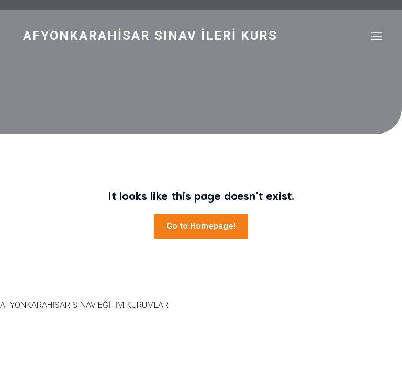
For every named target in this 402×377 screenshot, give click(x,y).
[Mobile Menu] (376, 35)
